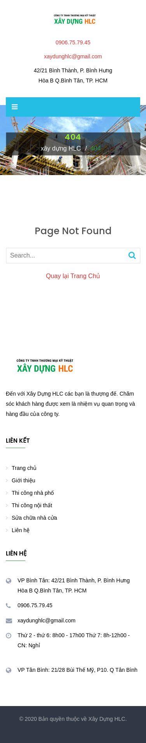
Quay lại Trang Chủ (73, 276)
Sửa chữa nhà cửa (34, 518)
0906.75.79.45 (73, 42)
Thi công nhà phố (33, 493)
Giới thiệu (23, 480)
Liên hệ (21, 530)
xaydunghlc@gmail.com (73, 56)
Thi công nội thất (32, 505)
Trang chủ (24, 468)
